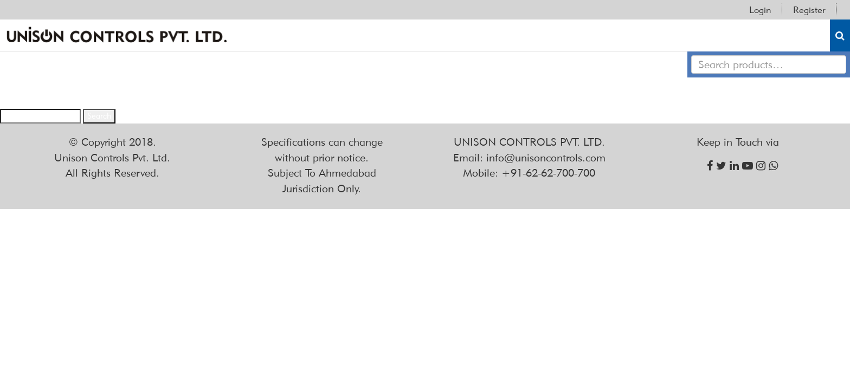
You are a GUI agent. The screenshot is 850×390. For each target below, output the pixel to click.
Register (809, 9)
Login (760, 9)
